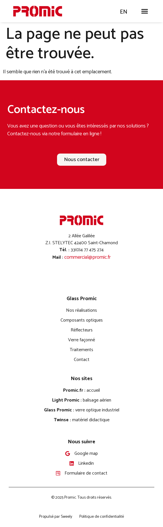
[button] (144, 11)
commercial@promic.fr (87, 257)
